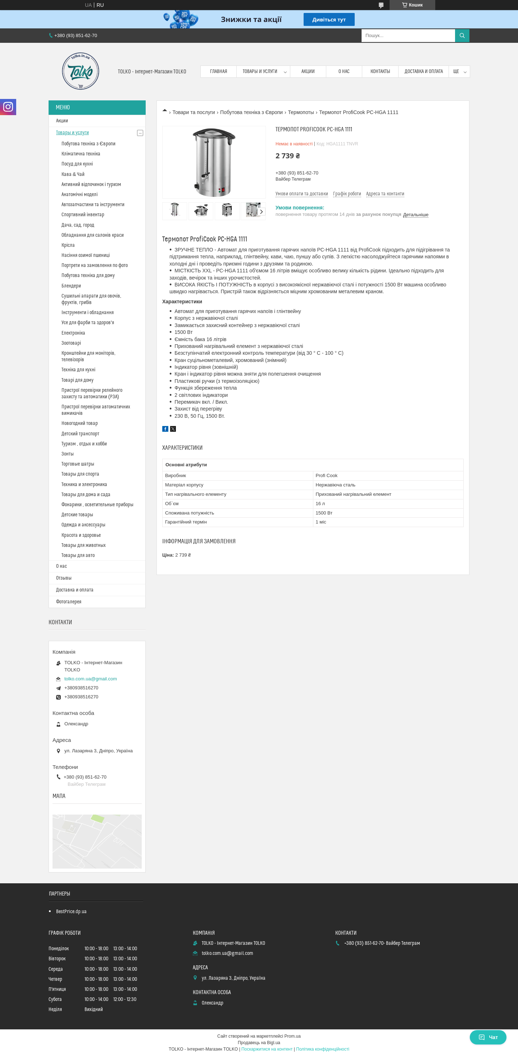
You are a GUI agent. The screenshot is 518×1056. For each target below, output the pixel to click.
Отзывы (64, 578)
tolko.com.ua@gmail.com (90, 678)
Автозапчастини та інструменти (93, 205)
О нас (344, 71)
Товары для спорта (80, 474)
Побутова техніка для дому (88, 275)
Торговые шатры (78, 464)
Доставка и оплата (424, 71)
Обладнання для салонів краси (93, 235)
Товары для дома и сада (86, 495)
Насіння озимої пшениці (86, 255)
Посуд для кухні (77, 164)
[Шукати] (462, 35)
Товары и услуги (260, 71)
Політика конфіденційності (322, 1049)
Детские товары (77, 515)
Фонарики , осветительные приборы (97, 505)
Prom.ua (293, 1036)
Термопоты (301, 112)
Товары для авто (78, 555)
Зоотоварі (71, 343)
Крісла (68, 245)
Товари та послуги (193, 112)
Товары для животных (84, 545)
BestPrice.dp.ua (71, 912)
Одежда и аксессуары (83, 525)
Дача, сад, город (78, 225)
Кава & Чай (73, 174)
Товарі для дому (78, 380)
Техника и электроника (84, 485)
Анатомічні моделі (79, 195)
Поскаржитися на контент (266, 1049)
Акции (308, 71)
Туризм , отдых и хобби (84, 444)
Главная (218, 71)
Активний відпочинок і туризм (91, 184)
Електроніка (73, 333)
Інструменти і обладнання (88, 313)
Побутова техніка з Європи (251, 112)
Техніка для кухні (78, 370)
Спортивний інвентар (83, 215)
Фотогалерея (68, 602)
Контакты (380, 71)
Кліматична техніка (81, 154)
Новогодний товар (80, 423)
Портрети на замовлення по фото (95, 265)
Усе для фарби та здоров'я (88, 323)
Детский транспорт (80, 434)
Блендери (71, 286)
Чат (488, 1037)
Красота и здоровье (81, 535)
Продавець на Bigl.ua (259, 1042)
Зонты (68, 454)
